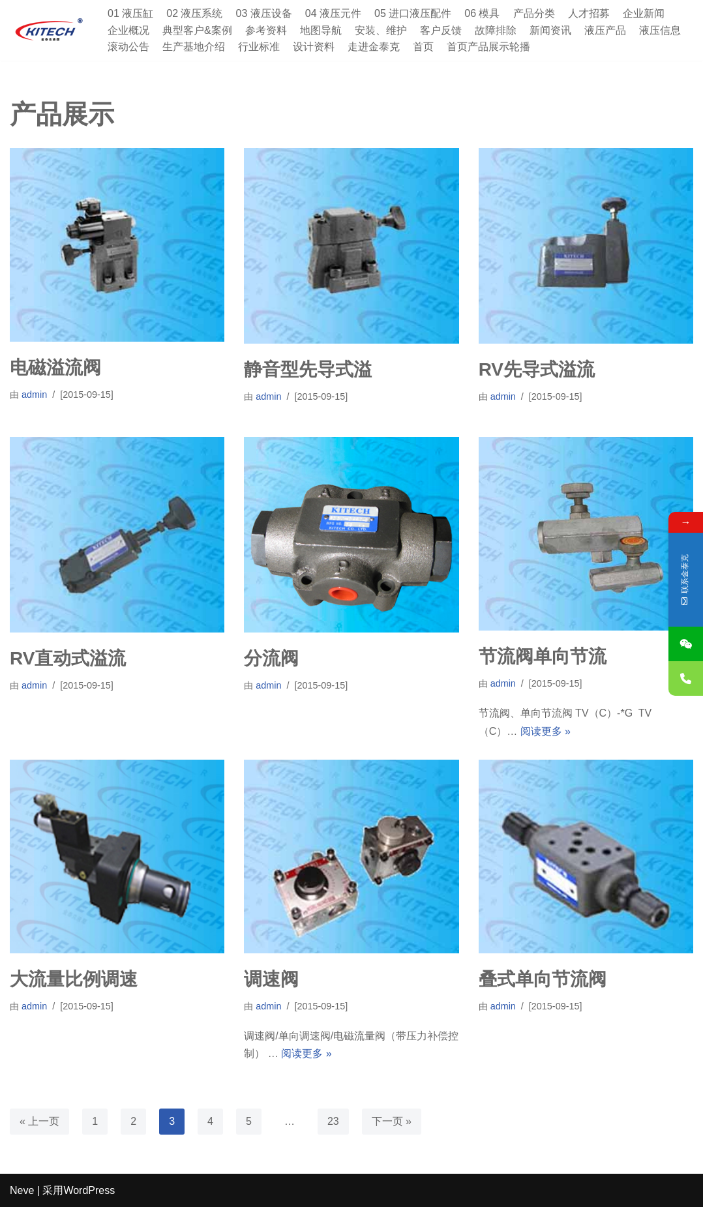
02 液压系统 (194, 13)
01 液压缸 (130, 13)
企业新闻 (644, 13)
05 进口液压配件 (412, 13)
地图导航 (321, 30)
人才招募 (589, 13)
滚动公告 (128, 46)
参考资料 (266, 30)
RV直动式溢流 (68, 658)
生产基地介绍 (193, 46)
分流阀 (271, 658)
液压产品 (605, 30)
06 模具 (482, 13)
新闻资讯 (550, 30)
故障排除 (495, 30)
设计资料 (314, 46)
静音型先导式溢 (308, 369)
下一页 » (391, 1121)
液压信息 (660, 30)
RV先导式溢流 (537, 369)
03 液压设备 (264, 13)
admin (34, 394)
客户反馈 (441, 30)
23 (333, 1121)
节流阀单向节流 (542, 656)
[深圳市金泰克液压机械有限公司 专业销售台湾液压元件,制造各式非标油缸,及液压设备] (49, 30)
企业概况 (128, 30)
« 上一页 (39, 1121)
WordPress (89, 1190)
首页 (423, 46)
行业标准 (259, 46)
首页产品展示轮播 (488, 46)
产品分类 (534, 13)
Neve (22, 1190)
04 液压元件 (333, 13)
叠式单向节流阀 (542, 979)
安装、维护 (381, 30)
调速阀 (271, 979)
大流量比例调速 (74, 979)
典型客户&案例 (197, 30)
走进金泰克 (374, 46)
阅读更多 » (545, 731)
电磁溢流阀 (55, 367)
